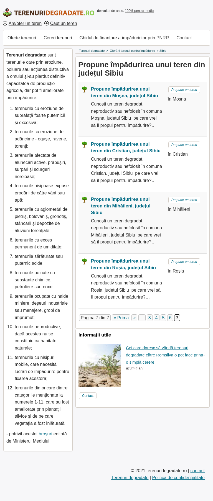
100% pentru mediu (139, 11)
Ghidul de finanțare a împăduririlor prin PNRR (124, 37)
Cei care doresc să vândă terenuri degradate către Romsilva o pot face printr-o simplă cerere (165, 354)
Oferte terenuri (21, 37)
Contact (184, 37)
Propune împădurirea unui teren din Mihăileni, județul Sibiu (120, 206)
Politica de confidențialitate (178, 477)
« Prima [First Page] (121, 317)
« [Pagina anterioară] (134, 317)
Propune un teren (184, 90)
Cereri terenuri (58, 37)
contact (197, 470)
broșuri (45, 433)
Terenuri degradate (129, 477)
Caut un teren (63, 23)
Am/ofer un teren (25, 23)
